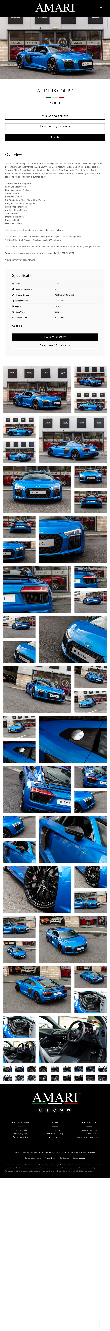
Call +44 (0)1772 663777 (55, 126)
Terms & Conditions (33, 1158)
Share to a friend (55, 116)
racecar (82, 1158)
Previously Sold (20, 1133)
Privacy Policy (50, 1158)
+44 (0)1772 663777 (90, 1134)
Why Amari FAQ (55, 1134)
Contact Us (64, 1158)
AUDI (55, 137)
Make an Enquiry (55, 337)
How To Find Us (89, 1130)
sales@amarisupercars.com (90, 1137)
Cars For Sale (20, 1130)
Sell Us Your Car (21, 1137)
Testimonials (55, 1137)
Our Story (55, 1130)
